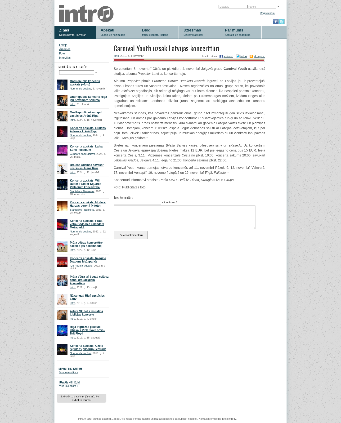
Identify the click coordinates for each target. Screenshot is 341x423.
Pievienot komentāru (131, 235)
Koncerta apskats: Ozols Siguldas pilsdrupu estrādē (88, 347)
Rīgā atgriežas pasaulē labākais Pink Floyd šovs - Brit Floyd (87, 330)
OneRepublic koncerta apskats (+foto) (85, 83)
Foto (62, 53)
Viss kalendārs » (68, 372)
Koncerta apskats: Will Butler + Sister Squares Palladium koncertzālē (85, 184)
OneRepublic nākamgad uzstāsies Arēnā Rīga (86, 114)
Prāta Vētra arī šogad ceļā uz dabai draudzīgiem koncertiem (89, 280)
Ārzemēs (64, 49)
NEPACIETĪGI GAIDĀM (70, 369)
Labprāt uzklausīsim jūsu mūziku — (81, 398)
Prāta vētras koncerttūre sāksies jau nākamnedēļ (86, 244)
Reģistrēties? (267, 13)
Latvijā (63, 45)
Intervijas (65, 57)
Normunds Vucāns (80, 88)
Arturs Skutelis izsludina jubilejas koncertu (86, 313)
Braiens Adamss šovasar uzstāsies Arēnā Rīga (86, 166)
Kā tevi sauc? (169, 202)
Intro (72, 104)
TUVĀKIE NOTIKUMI (69, 382)
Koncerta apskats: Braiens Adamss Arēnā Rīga (88, 129)
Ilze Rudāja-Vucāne (81, 265)
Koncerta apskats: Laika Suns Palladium (86, 148)
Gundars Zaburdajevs (82, 153)
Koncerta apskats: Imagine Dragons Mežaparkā (88, 260)
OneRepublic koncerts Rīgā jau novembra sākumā (88, 98)
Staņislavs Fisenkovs (82, 191)
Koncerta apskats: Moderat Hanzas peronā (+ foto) (88, 204)
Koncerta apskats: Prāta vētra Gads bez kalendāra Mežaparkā (87, 224)
